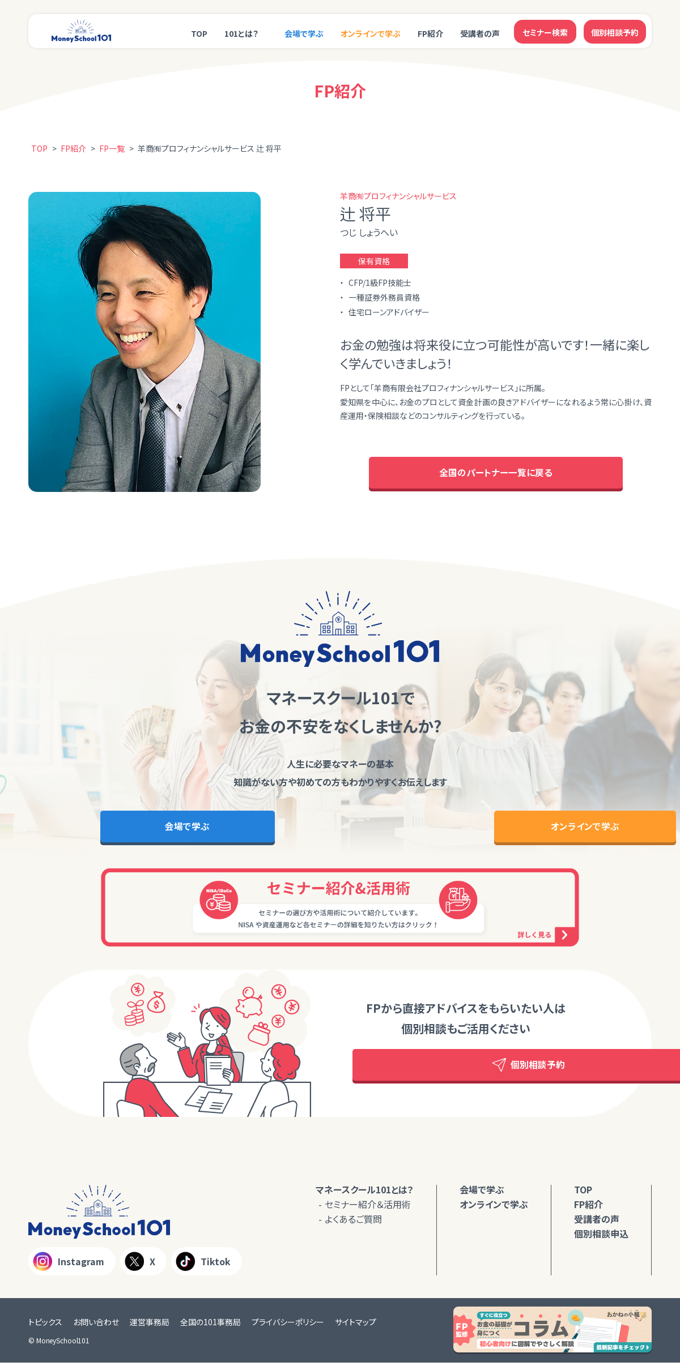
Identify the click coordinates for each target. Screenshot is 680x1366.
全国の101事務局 (210, 1325)
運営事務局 (149, 1325)
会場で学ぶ (304, 32)
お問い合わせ (96, 1325)
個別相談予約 (615, 31)
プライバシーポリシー (288, 1325)
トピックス (45, 1325)
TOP (199, 32)
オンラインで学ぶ (371, 32)
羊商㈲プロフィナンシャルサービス (398, 196)
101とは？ (241, 32)
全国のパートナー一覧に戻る (495, 474)
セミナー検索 (545, 31)
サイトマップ (355, 1325)
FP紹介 (430, 32)
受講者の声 (480, 32)
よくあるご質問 (353, 1221)
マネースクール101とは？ (365, 1192)
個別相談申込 (601, 1236)
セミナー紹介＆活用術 (368, 1207)
